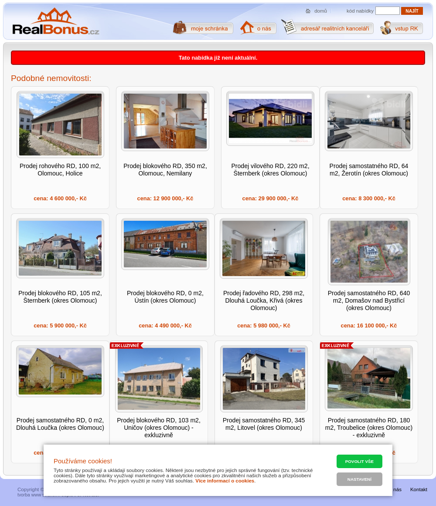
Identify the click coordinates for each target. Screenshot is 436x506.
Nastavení (359, 479)
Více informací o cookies (224, 480)
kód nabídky (360, 10)
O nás (395, 489)
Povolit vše (359, 461)
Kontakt (418, 489)
